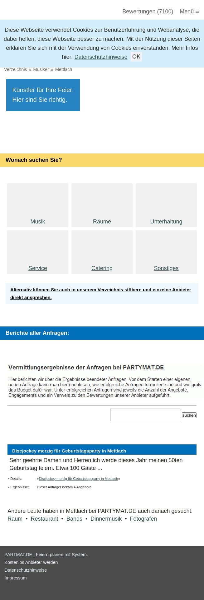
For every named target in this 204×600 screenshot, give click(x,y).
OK (136, 57)
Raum (14, 519)
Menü (189, 11)
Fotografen (143, 519)
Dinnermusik (106, 519)
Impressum (15, 577)
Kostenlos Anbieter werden (31, 562)
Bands (74, 519)
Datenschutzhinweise (101, 57)
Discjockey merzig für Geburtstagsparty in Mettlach (78, 478)
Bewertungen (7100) (147, 11)
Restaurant (44, 519)
